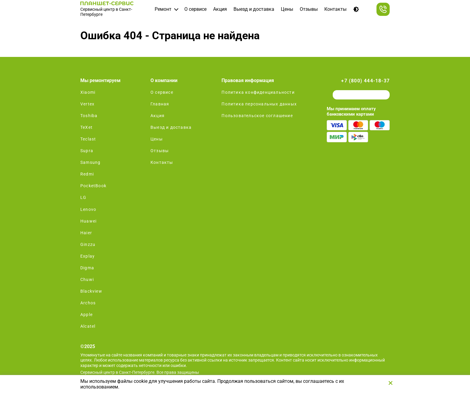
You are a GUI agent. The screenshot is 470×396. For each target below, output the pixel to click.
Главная (159, 104)
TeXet (86, 127)
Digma (87, 267)
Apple (86, 314)
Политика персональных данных (259, 104)
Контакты (335, 9)
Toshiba (88, 115)
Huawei (88, 221)
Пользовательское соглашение (257, 115)
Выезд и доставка (254, 9)
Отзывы (309, 9)
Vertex (87, 104)
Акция (220, 9)
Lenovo (88, 209)
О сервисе (195, 9)
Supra (86, 150)
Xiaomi (87, 92)
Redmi (87, 174)
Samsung (90, 162)
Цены (287, 9)
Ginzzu (87, 244)
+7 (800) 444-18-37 (365, 81)
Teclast (88, 139)
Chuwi (87, 279)
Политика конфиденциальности (258, 92)
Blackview (91, 291)
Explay (87, 256)
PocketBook (93, 185)
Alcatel (87, 326)
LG (83, 197)
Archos (88, 302)
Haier (86, 232)
